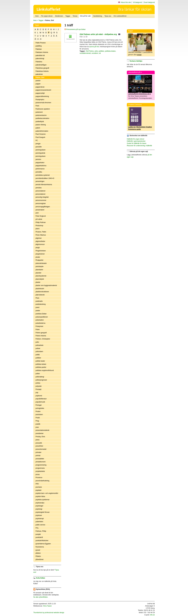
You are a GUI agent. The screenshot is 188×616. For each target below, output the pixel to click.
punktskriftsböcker (42, 540)
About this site (126, 2)
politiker (38, 358)
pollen (38, 374)
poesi (37, 307)
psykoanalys (40, 503)
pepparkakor (40, 162)
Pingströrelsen (41, 251)
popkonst (39, 396)
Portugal (39, 405)
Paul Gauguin (40, 137)
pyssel (38, 550)
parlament (39, 112)
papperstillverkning (42, 96)
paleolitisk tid (40, 55)
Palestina (39, 62)
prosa (38, 474)
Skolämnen (59, 16)
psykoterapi (40, 518)
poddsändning (41, 304)
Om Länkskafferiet (120, 16)
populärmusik (40, 402)
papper (38, 84)
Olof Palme (90, 51)
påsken (38, 553)
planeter (38, 273)
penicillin (39, 147)
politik (38, 355)
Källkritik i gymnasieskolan (136, 141)
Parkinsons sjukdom (43, 109)
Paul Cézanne (41, 134)
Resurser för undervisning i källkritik (139, 146)
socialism (95, 53)
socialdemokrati (85, 53)
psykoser (39, 515)
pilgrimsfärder (40, 241)
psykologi (39, 509)
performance (40, 169)
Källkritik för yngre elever (135, 139)
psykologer (39, 506)
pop (37, 392)
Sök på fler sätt (85, 16)
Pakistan (39, 49)
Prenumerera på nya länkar (75, 29)
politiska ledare (41, 364)
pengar (38, 144)
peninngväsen (41, 150)
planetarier (39, 270)
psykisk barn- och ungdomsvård (47, 493)
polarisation (40, 320)
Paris (37, 106)
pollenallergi (40, 377)
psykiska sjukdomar (42, 500)
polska (38, 383)
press (37, 440)
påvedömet (39, 559)
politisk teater (40, 361)
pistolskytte (39, 266)
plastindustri (40, 289)
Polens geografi (41, 333)
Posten (38, 411)
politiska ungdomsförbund (45, 370)
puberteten (39, 522)
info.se (152, 615)
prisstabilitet (40, 459)
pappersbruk (40, 87)
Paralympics (40, 99)
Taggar (67, 16)
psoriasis (39, 487)
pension (38, 159)
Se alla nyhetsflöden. (40, 597)
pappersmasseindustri (43, 90)
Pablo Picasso (41, 43)
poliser (38, 348)
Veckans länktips (135, 61)
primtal (38, 455)
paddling (39, 46)
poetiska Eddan (41, 314)
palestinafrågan (41, 65)
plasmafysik (40, 279)
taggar (139, 55)
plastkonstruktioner (42, 292)
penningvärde (40, 153)
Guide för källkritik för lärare (136, 143)
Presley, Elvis (40, 437)
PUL (37, 528)
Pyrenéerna (40, 547)
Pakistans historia (42, 52)
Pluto (37, 298)
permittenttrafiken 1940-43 (45, 178)
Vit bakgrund (137, 2)
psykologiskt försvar (42, 512)
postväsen (39, 414)
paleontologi (40, 58)
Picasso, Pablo (41, 232)
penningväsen (41, 156)
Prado (38, 418)
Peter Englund (41, 216)
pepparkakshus (41, 166)
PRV (37, 484)
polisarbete (39, 345)
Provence (39, 477)
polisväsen (39, 351)
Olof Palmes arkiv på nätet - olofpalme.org (98, 34)
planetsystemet (41, 276)
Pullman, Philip (41, 531)
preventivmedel (41, 449)
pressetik (39, 443)
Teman (75, 16)
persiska (39, 188)
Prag (37, 421)
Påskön (38, 556)
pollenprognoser (41, 380)
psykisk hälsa (40, 496)
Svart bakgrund (149, 2)
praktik (38, 424)
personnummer (41, 200)
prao (37, 427)
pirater (38, 257)
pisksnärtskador (41, 263)
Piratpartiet (39, 260)
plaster (38, 282)
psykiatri (38, 490)
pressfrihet (39, 446)
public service (40, 525)
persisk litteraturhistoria (44, 184)
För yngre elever (47, 16)
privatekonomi (41, 462)
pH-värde (39, 219)
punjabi (38, 534)
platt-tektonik (40, 295)
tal (100, 53)
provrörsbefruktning (42, 481)
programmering (41, 465)
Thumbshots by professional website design (48, 612)
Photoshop (39, 226)
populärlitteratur (41, 399)
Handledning (97, 16)
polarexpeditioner (42, 317)
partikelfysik (40, 121)
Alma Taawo (47, 606)
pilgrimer (39, 238)
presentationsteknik (42, 430)
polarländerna (40, 323)
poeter (38, 311)
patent (38, 128)
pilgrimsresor (40, 244)
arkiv (96, 51)
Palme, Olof (40, 77)
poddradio (39, 301)
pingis (38, 247)
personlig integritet (42, 197)
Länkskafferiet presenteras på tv (139, 94)
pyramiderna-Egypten (43, 544)
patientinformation (42, 131)
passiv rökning (41, 125)
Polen (38, 329)
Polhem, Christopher (43, 339)
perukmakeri (40, 210)
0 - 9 (39, 39)
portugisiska (40, 408)
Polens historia (41, 336)
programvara (40, 468)
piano (37, 229)
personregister (41, 203)
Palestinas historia (42, 71)
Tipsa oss (107, 16)
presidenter (40, 433)
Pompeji (38, 389)
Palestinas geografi (42, 68)
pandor (38, 81)
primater (38, 452)
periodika (39, 172)
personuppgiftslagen (43, 207)
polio (37, 342)
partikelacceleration (42, 118)
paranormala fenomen (43, 103)
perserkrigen (40, 181)
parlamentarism (41, 115)
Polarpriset (39, 326)
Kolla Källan (40, 578)
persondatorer (41, 191)
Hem (37, 16)
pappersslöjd (40, 93)
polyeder (39, 386)
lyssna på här (94, 47)
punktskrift (39, 537)
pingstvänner (40, 254)
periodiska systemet (43, 175)
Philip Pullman (41, 222)
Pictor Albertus (41, 235)
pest (37, 213)
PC (37, 140)
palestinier (39, 74)
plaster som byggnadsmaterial (46, 285)
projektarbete (40, 471)
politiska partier (41, 367)
